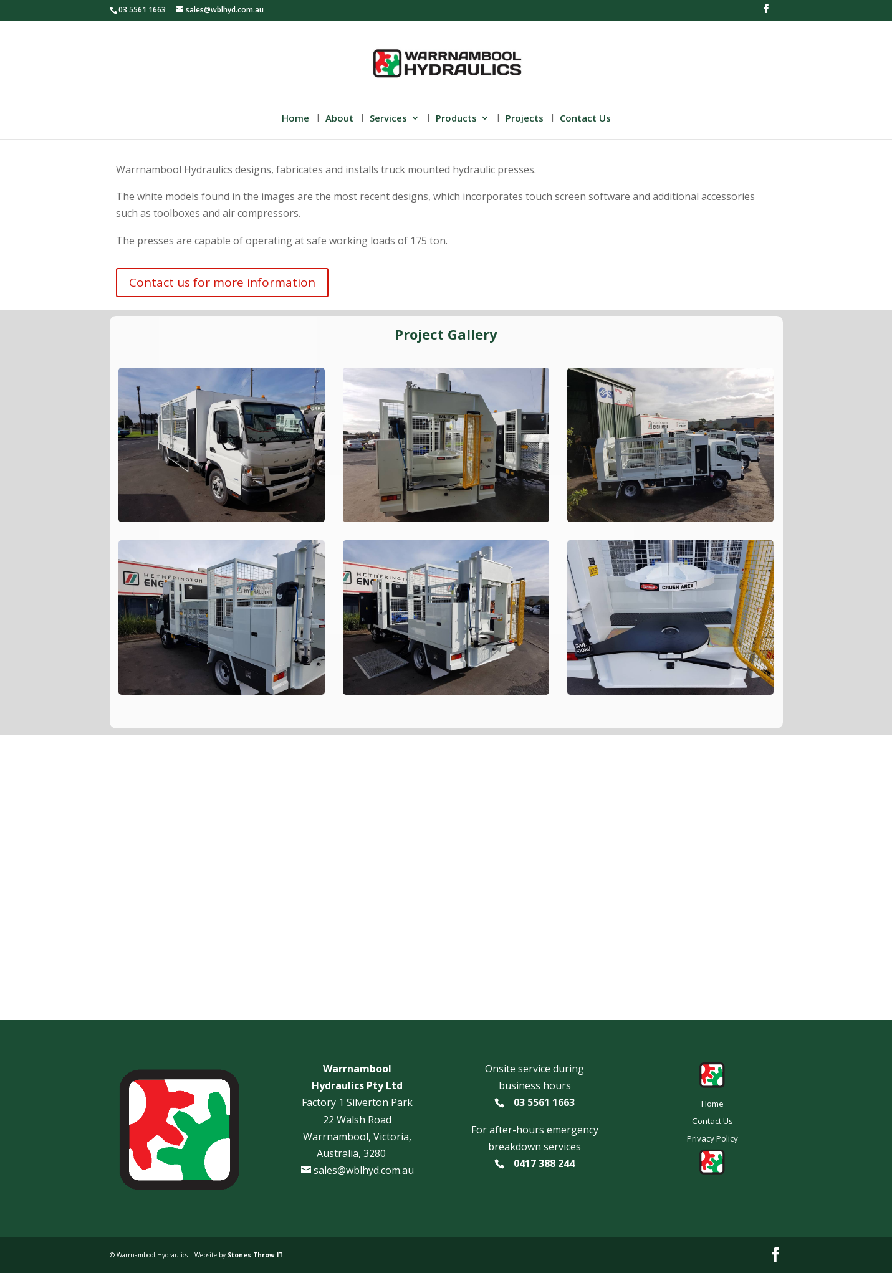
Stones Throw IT (255, 1255)
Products (456, 118)
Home (295, 118)
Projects (525, 118)
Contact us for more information (222, 282)
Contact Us (585, 118)
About (339, 118)
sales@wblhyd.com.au (364, 1170)
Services (388, 118)
